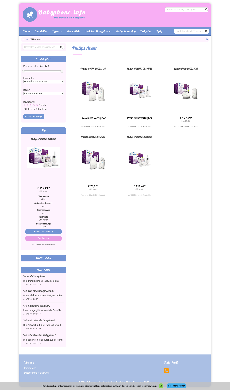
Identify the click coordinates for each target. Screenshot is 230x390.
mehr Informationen (176, 386)
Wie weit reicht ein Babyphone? (39, 320)
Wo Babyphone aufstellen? (36, 305)
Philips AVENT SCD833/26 (43, 139)
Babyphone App (126, 31)
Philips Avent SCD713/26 (93, 136)
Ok (161, 386)
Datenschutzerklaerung (36, 372)
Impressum (30, 368)
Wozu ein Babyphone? (34, 276)
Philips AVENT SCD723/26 (93, 68)
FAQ (159, 31)
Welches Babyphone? (98, 31)
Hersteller (41, 31)
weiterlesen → (33, 284)
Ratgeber (146, 31)
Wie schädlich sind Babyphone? (39, 335)
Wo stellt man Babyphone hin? (38, 290)
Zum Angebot (43, 238)
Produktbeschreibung (43, 232)
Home (26, 31)
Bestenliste (73, 31)
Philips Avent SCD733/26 (186, 68)
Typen (57, 31)
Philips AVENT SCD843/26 (139, 68)
